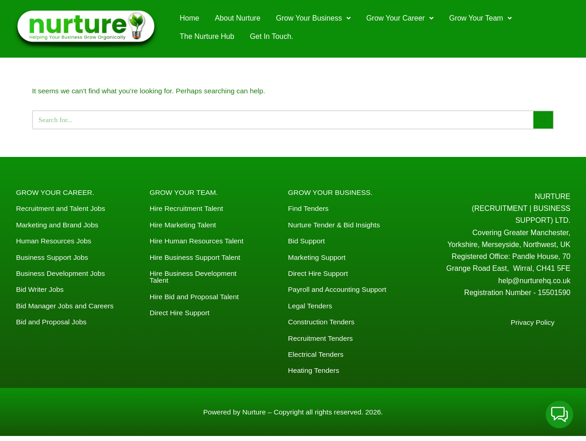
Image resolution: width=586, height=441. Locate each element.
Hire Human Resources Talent (198, 243)
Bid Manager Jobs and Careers (66, 308)
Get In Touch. (271, 36)
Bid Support (307, 243)
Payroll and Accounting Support (339, 292)
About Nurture (237, 18)
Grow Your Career (400, 18)
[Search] (282, 120)
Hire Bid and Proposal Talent (196, 299)
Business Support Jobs (53, 259)
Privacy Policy (532, 327)
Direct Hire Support (181, 316)
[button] (313, 18)
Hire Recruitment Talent (188, 210)
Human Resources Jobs (55, 243)
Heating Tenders (314, 374)
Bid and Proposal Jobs (52, 325)
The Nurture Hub (207, 36)
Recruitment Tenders (321, 341)
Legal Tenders (311, 308)
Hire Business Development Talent (195, 279)
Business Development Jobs (62, 276)
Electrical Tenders (317, 358)
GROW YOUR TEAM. (185, 193)
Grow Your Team (480, 18)
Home (190, 18)
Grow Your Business (313, 18)
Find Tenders (309, 210)
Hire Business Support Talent (197, 259)
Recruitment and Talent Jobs (62, 210)
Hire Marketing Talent (184, 226)
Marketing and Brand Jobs (59, 226)
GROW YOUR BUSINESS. (332, 193)
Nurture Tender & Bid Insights (336, 226)
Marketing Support (318, 259)
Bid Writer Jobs (40, 292)
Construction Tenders (322, 325)
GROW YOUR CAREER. (57, 193)
